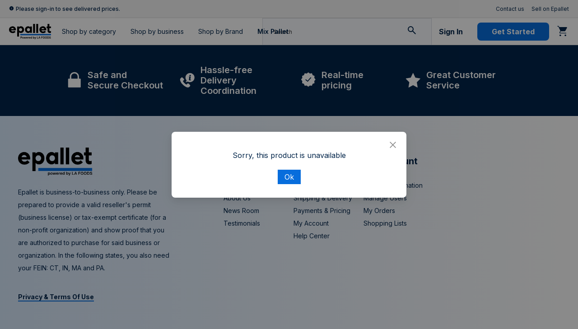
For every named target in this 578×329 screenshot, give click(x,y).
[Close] (392, 145)
